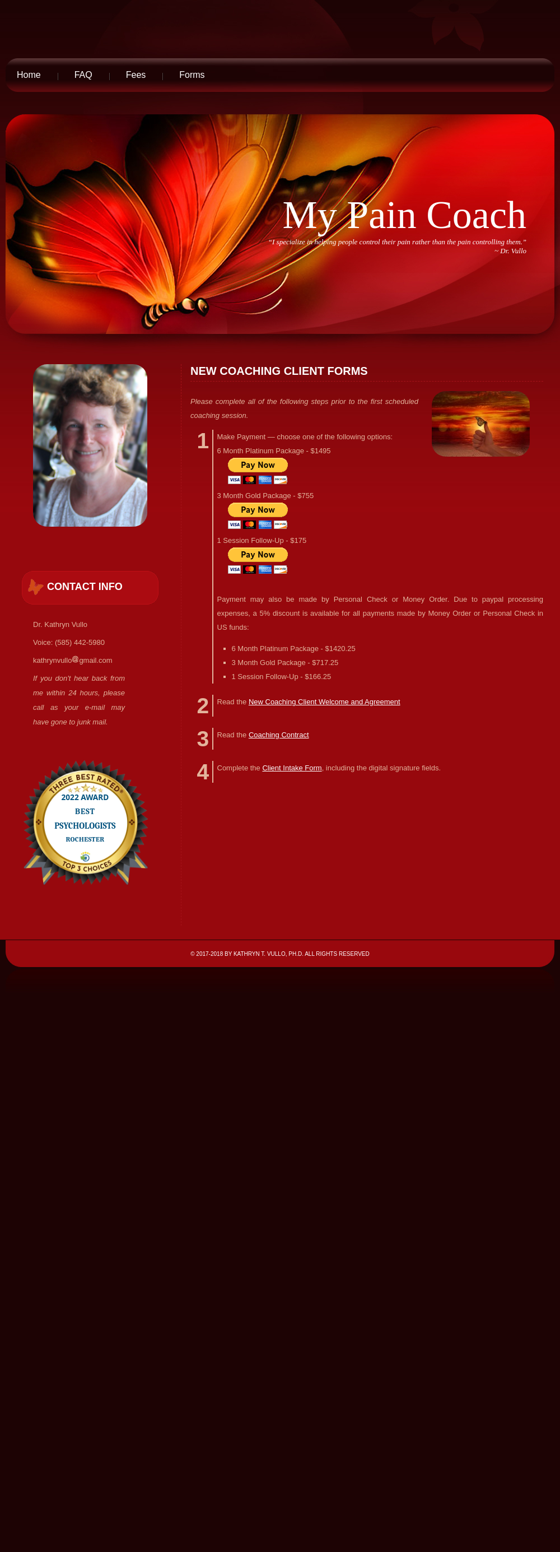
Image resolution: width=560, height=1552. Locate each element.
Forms (191, 75)
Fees (136, 75)
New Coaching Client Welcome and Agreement (324, 702)
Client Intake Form (291, 768)
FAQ (83, 75)
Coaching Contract (279, 735)
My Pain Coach (404, 214)
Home (29, 75)
